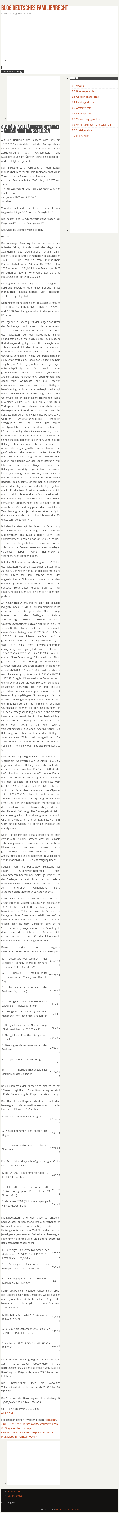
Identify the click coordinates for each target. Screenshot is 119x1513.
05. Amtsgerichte (81, 108)
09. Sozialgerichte (82, 130)
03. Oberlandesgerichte (85, 97)
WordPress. (73, 1509)
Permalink (50, 1419)
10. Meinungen (80, 135)
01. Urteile (78, 85)
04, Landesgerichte (83, 102)
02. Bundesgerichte (83, 91)
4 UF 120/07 (8, 1413)
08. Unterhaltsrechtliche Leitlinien (91, 124)
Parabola (61, 1509)
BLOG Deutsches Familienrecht (34, 8)
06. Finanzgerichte (82, 113)
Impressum (13, 1491)
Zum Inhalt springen (12, 71)
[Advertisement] (63, 39)
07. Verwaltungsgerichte (86, 119)
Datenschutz (14, 1495)
